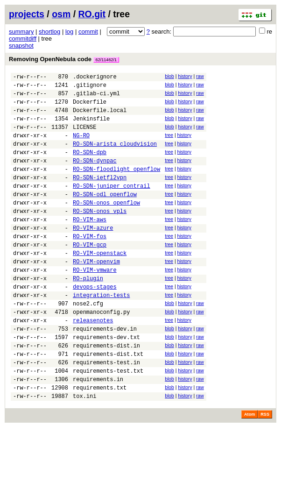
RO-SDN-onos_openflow (106, 225)
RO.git (92, 14)
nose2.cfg (88, 343)
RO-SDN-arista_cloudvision (115, 156)
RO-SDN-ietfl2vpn (99, 195)
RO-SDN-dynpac (95, 176)
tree (169, 145)
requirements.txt (99, 441)
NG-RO (81, 146)
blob (169, 76)
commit (88, 31)
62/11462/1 (106, 59)
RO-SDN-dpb (89, 166)
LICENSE (84, 137)
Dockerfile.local (99, 117)
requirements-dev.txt (106, 382)
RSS (264, 469)
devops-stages (95, 323)
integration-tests (101, 333)
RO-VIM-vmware (95, 303)
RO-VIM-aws (89, 244)
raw (200, 76)
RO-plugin (88, 313)
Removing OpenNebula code (64, 59)
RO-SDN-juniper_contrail (111, 205)
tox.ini (84, 450)
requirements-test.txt (108, 421)
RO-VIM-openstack (99, 284)
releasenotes (93, 362)
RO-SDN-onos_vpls (99, 235)
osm (61, 14)
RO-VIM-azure (93, 254)
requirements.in (98, 431)
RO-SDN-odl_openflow (105, 215)
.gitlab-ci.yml (96, 97)
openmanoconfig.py (101, 352)
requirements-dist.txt (108, 401)
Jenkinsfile (91, 127)
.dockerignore (95, 78)
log (69, 31)
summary (21, 31)
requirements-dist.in (106, 392)
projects (26, 14)
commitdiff (22, 38)
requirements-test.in (106, 411)
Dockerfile (89, 107)
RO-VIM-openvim (96, 294)
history (185, 76)
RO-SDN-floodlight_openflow (116, 186)
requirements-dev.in (105, 372)
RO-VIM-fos (89, 264)
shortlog (49, 31)
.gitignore (89, 88)
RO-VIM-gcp (89, 274)
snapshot (21, 45)
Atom (249, 469)
